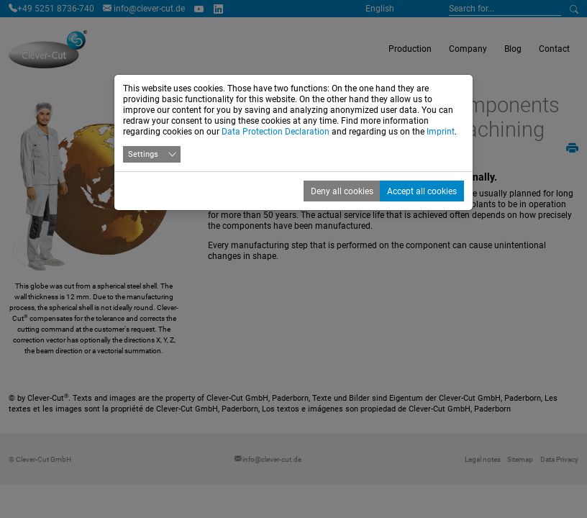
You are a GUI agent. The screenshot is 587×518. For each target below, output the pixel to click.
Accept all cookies (422, 191)
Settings (143, 154)
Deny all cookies (342, 191)
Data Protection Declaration (275, 132)
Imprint (441, 132)
